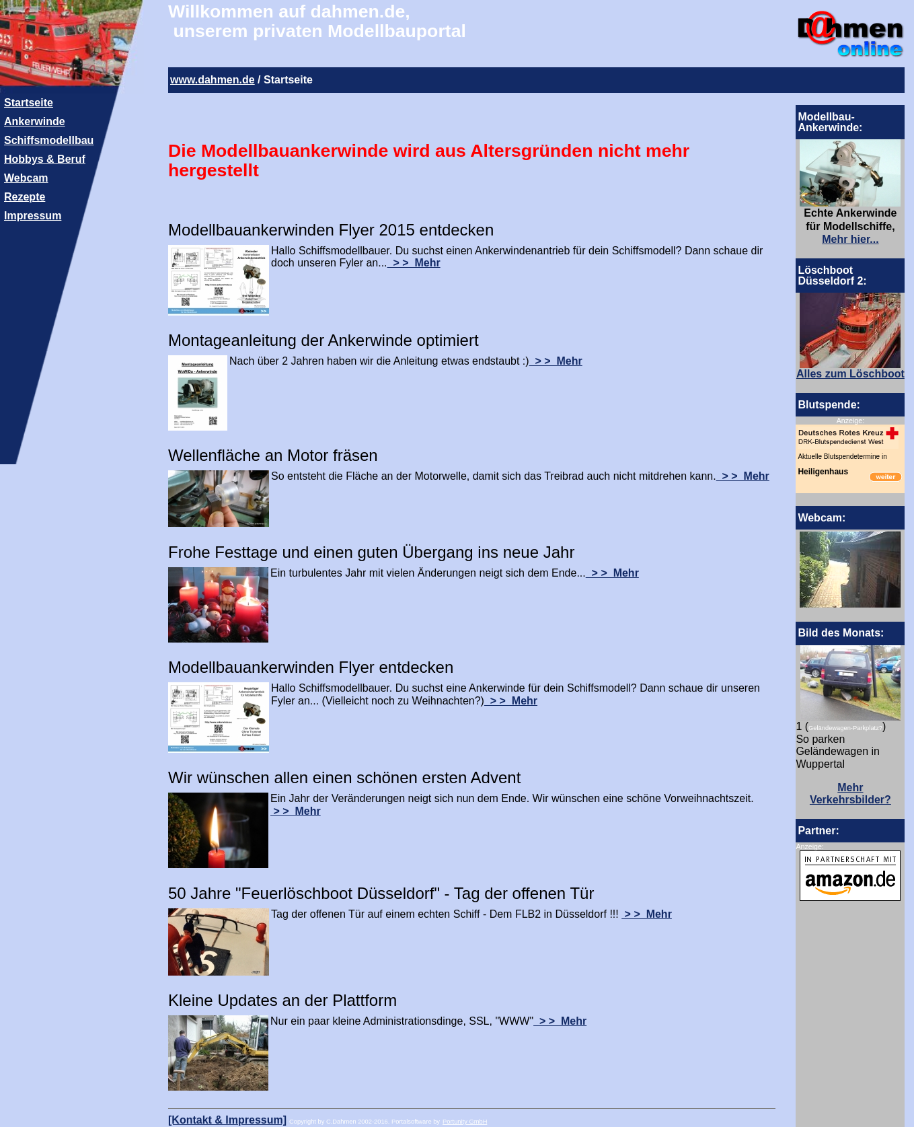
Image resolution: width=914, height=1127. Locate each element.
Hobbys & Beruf (44, 159)
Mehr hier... (850, 239)
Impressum (32, 215)
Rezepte (24, 197)
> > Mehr (414, 262)
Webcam (26, 178)
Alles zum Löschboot (850, 373)
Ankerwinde (34, 121)
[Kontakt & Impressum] (227, 1120)
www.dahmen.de (212, 79)
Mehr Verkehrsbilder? (850, 794)
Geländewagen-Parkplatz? (845, 728)
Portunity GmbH (465, 1121)
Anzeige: (850, 420)
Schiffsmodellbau (48, 140)
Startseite (28, 102)
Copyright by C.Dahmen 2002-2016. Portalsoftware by (364, 1121)
